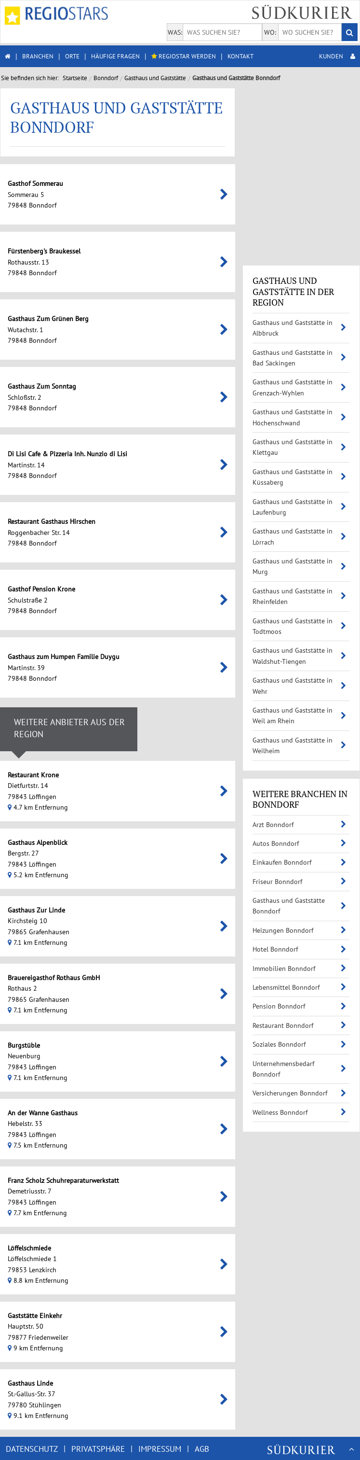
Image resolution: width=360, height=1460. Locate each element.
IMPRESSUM (159, 1449)
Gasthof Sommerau (124, 183)
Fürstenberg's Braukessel (132, 251)
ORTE (72, 56)
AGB (202, 1449)
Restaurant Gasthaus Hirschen (140, 521)
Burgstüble (112, 1045)
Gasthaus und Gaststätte (155, 78)
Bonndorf (105, 78)
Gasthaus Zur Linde (125, 910)
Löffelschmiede (118, 1248)
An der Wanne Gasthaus (131, 1113)
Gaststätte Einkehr (123, 1315)
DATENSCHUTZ (32, 1449)
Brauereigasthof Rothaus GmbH (142, 977)
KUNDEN (337, 56)
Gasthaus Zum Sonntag (130, 386)
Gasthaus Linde (119, 1383)
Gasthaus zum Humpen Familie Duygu (152, 656)
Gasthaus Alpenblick (126, 842)
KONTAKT (240, 56)
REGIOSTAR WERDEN (183, 56)
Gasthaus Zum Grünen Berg (136, 318)
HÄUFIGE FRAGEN (115, 56)
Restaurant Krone (121, 775)
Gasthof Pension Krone (130, 589)
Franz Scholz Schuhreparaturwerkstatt (152, 1180)
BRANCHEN (37, 56)
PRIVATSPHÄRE (98, 1449)
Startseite (75, 78)
